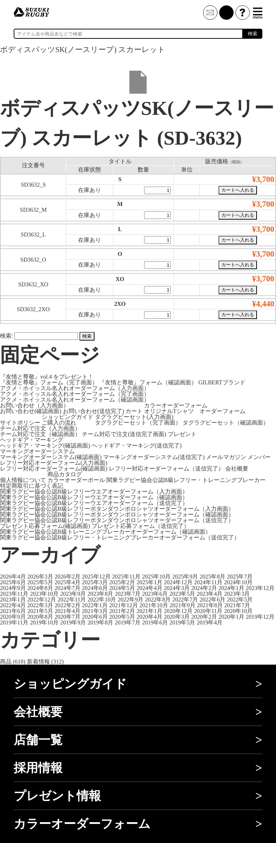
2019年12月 (260, 617)
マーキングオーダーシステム (37, 451)
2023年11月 (14, 594)
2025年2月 (122, 582)
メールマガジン (226, 457)
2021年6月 (13, 611)
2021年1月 (149, 611)
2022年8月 (158, 599)
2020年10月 (238, 611)
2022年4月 (13, 605)
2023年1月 (13, 599)
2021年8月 (210, 605)
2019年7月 (128, 622)
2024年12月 (178, 582)
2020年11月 (208, 611)
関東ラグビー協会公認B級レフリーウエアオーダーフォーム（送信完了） (94, 503)
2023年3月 (237, 594)
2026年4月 (13, 576)
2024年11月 (208, 582)
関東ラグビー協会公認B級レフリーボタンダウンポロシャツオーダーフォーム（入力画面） (117, 509)
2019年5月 (182, 622)
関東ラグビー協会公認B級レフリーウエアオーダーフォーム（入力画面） (94, 491)
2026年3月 (40, 576)
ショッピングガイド (67, 417)
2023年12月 (260, 588)
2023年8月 (100, 594)
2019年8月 (100, 622)
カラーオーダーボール (76, 480)
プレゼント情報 (57, 795)
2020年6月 (95, 617)
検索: (6, 336)
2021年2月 (122, 611)
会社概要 (236, 468)
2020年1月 (231, 617)
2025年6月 (13, 582)
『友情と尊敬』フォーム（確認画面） (148, 382)
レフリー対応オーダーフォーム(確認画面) (53, 468)
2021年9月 (183, 605)
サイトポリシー (20, 423)
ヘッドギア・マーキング (31, 440)
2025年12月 (96, 576)
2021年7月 (237, 605)
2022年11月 (72, 599)
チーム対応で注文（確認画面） (40, 434)
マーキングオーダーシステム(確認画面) (51, 457)
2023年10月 (44, 594)
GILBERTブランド (221, 382)
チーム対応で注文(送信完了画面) (124, 434)
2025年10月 (156, 576)
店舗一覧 (38, 739)
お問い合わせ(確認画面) (30, 411)
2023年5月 (182, 594)
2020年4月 (149, 617)
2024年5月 (122, 588)
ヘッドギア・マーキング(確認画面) (45, 445)
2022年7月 (185, 599)
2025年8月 (212, 576)
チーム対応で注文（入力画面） (40, 428)
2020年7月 (67, 617)
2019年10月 (44, 622)
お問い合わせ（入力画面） (34, 405)
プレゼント (182, 434)
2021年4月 (67, 611)
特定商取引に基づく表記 (31, 486)
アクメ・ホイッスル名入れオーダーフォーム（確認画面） (75, 400)
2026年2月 (67, 576)
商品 (6, 662)
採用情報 (38, 767)
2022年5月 (240, 599)
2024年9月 (13, 588)
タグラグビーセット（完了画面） (138, 423)
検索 (252, 33)
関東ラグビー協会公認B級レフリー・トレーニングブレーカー (186, 480)
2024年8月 (40, 588)
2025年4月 (67, 582)
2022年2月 (67, 605)
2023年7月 (128, 594)
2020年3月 (177, 617)
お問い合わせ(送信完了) (93, 411)
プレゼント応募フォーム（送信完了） (140, 526)
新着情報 (38, 662)
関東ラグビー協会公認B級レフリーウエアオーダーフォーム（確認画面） (94, 497)
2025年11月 (126, 576)
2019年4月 (209, 622)
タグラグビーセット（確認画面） (226, 423)
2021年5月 (40, 611)
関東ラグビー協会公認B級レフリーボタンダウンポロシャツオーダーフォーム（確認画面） (117, 514)
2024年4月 (149, 588)
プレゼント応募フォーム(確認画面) (45, 526)
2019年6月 (155, 622)
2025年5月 (40, 582)
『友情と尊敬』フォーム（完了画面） (49, 382)
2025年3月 (95, 582)
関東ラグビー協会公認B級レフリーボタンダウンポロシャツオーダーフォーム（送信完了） (117, 520)
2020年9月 (13, 617)
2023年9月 (73, 594)
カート (134, 411)
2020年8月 (40, 617)
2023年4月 (209, 594)
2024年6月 (95, 588)
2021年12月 (123, 605)
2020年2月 (204, 617)
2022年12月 (41, 599)
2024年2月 (204, 588)
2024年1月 (231, 588)
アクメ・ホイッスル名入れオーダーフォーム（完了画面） (75, 394)
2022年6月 (212, 599)
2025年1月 (149, 582)
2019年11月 (14, 622)
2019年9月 (73, 622)
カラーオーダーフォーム (175, 405)
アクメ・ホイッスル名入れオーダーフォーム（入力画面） (75, 388)
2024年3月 (177, 588)
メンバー (259, 457)
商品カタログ (64, 474)
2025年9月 (185, 576)
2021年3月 (95, 611)
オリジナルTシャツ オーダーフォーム (194, 411)
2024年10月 (238, 582)
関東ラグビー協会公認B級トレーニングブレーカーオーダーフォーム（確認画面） (105, 532)
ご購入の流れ (59, 423)
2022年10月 (101, 599)
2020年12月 (178, 611)
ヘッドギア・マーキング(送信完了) (137, 445)
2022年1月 (95, 605)
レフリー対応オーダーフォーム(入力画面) (53, 463)
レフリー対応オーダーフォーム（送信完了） (166, 468)
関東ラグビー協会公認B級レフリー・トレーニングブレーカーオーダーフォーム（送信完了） (120, 537)
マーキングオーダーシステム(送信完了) (154, 457)
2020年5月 (122, 617)
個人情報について (23, 480)
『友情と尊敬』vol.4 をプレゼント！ (46, 377)
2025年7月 (240, 576)
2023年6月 (155, 594)
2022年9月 (130, 599)
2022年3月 (40, 605)
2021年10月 (153, 605)
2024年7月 (67, 588)
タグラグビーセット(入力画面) (134, 417)
